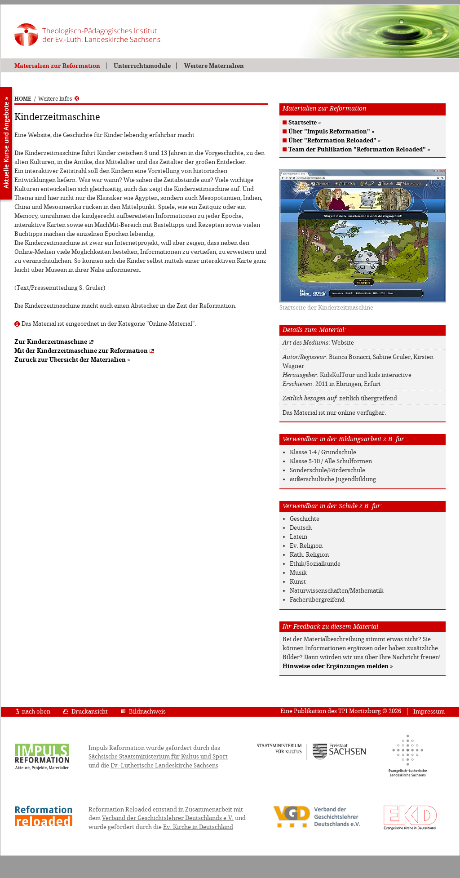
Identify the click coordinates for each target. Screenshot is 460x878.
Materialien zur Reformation (57, 65)
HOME (22, 99)
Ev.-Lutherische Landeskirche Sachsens (164, 765)
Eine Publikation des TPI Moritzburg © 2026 (340, 711)
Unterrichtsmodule (142, 65)
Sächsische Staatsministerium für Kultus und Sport (158, 756)
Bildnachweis (143, 711)
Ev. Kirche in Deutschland (198, 827)
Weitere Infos (58, 99)
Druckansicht (85, 711)
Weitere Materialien (214, 65)
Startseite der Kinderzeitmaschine (326, 307)
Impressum (429, 711)
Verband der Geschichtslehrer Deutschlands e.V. (168, 818)
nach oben (33, 711)
